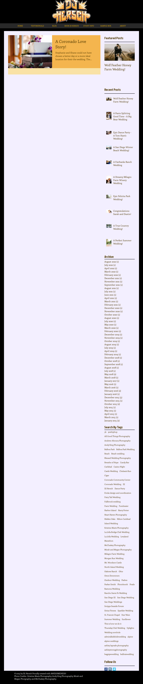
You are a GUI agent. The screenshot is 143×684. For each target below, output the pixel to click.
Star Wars (126, 615)
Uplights (130, 628)
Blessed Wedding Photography (117, 458)
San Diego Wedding (125, 597)
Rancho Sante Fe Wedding (115, 593)
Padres (124, 580)
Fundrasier (123, 506)
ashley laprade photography (116, 645)
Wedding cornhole (112, 632)
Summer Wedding (112, 619)
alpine (130, 636)
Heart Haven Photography (115, 514)
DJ (124, 484)
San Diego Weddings (113, 602)
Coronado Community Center (117, 479)
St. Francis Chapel (112, 615)
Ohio (121, 571)
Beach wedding (117, 453)
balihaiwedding (127, 654)
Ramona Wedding (112, 588)
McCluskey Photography (114, 545)
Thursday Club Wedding (114, 628)
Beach (107, 453)
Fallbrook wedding (112, 501)
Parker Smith (110, 584)
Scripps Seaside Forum (114, 606)
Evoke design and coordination (117, 493)
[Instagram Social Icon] (110, 669)
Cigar (106, 475)
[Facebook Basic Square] (106, 669)
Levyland (124, 536)
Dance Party (120, 488)
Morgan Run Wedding (113, 558)
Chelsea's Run (125, 471)
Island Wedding (111, 523)
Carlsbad (108, 466)
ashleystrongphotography (115, 649)
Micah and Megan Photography (118, 549)
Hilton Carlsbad (123, 519)
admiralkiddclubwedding (115, 636)
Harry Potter (123, 510)
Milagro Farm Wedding (114, 554)
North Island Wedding (114, 567)
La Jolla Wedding (111, 536)
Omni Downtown (112, 575)
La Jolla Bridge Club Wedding (116, 532)
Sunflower (126, 619)
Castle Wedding (111, 471)
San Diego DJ (110, 597)
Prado (132, 584)
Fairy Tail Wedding (112, 497)
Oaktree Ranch (110, 571)
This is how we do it (112, 623)
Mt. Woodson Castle (113, 562)
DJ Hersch (108, 488)
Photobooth (123, 584)
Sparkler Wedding (125, 610)
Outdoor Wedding (112, 580)
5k (105, 432)
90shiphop (112, 432)
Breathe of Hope (111, 462)
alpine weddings (111, 641)
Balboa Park (109, 449)
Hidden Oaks (109, 519)
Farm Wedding (110, 506)
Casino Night (119, 466)
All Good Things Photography (117, 436)
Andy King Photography (114, 445)
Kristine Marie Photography (116, 527)
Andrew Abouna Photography (117, 440)
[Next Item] (130, 52)
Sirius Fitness (110, 610)
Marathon (108, 540)
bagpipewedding (111, 654)
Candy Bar (124, 462)
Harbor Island (110, 510)
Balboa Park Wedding (125, 449)
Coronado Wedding (112, 484)
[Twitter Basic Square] (114, 669)
